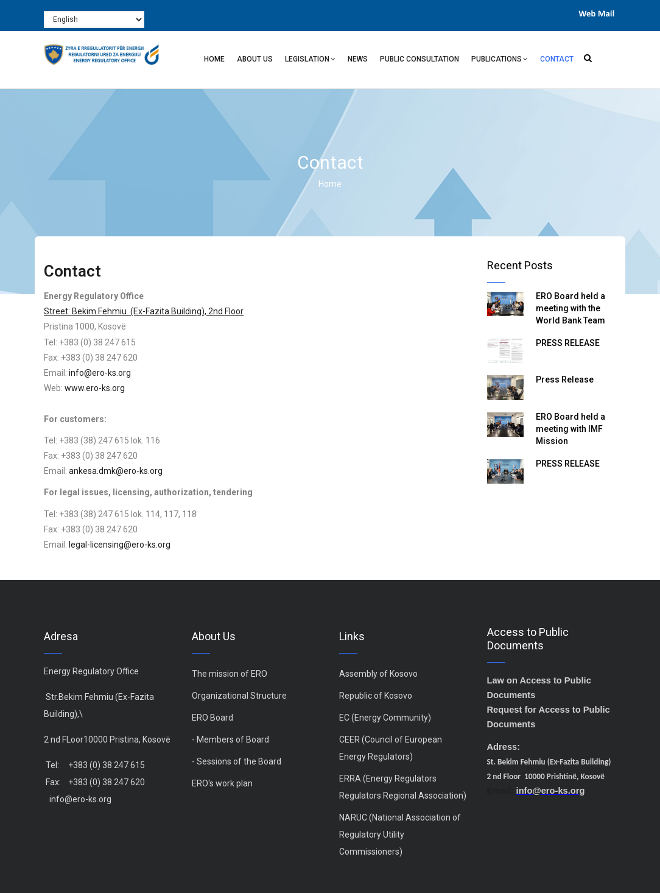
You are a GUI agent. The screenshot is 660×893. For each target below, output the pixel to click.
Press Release (565, 379)
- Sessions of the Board (236, 761)
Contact (557, 59)
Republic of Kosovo (375, 696)
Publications (499, 60)
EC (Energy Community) (385, 717)
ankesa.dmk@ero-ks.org (116, 471)
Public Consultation (419, 59)
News (358, 59)
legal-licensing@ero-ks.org (119, 544)
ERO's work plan (222, 783)
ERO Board (212, 717)
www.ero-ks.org (95, 388)
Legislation (310, 60)
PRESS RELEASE (568, 343)
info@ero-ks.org (100, 373)
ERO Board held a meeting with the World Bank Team (570, 308)
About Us (255, 59)
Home (214, 59)
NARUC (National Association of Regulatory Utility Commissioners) (400, 834)
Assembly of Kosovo (378, 674)
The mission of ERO (229, 674)
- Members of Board (230, 739)
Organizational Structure (239, 696)
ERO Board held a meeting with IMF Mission (570, 429)
